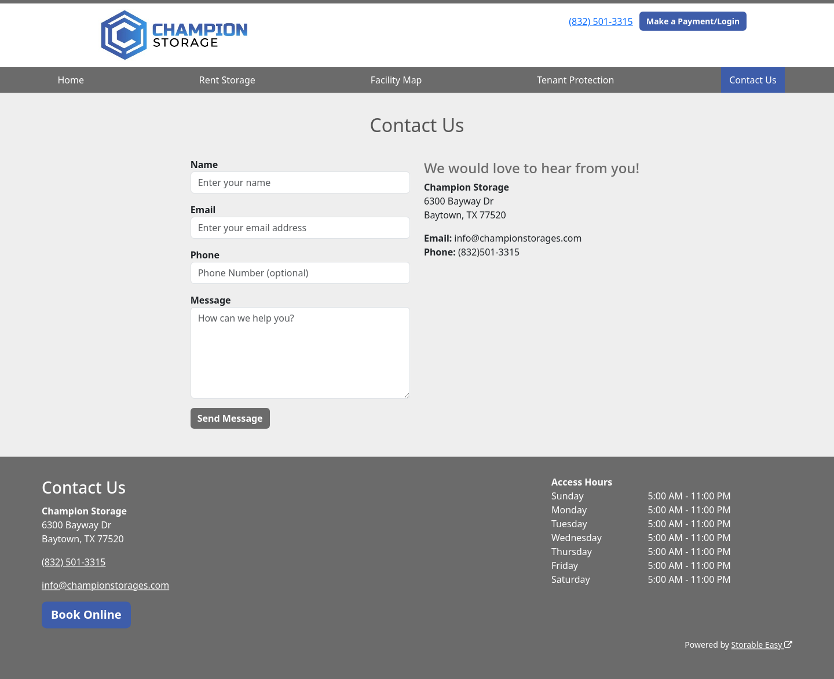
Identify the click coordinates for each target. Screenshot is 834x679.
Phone (205, 255)
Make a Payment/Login (693, 21)
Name (204, 164)
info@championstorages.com (105, 585)
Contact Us (752, 80)
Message (211, 300)
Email (203, 209)
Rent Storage (227, 80)
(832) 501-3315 (600, 21)
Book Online (86, 614)
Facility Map (396, 80)
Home (70, 80)
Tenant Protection (575, 80)
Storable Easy (761, 644)
